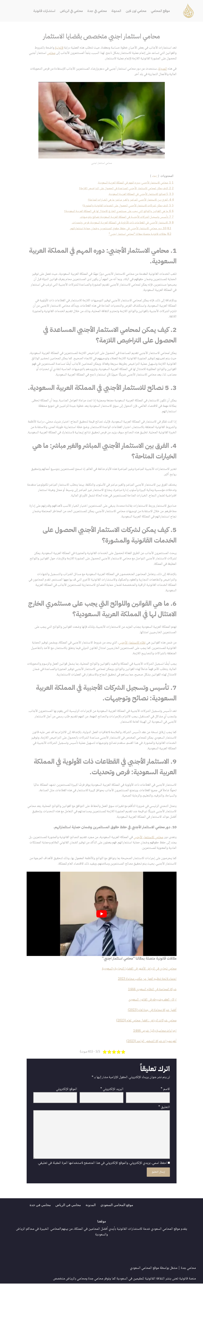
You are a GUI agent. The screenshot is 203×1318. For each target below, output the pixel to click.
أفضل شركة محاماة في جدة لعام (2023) (151, 1041)
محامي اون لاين (137, 10)
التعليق (164, 1140)
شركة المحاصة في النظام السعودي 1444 (151, 1020)
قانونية (53, 48)
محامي (43, 53)
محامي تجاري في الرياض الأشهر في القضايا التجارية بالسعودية (136, 999)
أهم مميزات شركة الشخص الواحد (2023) (150, 1073)
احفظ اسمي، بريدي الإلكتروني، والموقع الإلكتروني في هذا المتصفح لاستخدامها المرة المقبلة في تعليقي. (102, 1197)
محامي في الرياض (71, 10)
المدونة (117, 10)
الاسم (165, 1122)
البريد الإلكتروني (111, 1122)
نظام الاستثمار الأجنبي (130, 663)
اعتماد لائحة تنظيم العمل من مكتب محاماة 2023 (145, 1010)
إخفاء (154, 177)
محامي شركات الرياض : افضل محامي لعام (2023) (144, 1052)
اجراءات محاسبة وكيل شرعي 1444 (154, 1062)
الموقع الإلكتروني (66, 1122)
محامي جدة (188, 1303)
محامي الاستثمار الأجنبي (146, 867)
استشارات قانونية (43, 10)
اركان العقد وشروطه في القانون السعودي (151, 1031)
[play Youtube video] (102, 944)
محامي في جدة (97, 10)
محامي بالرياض (76, 1313)
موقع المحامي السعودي (118, 1239)
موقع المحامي (162, 10)
